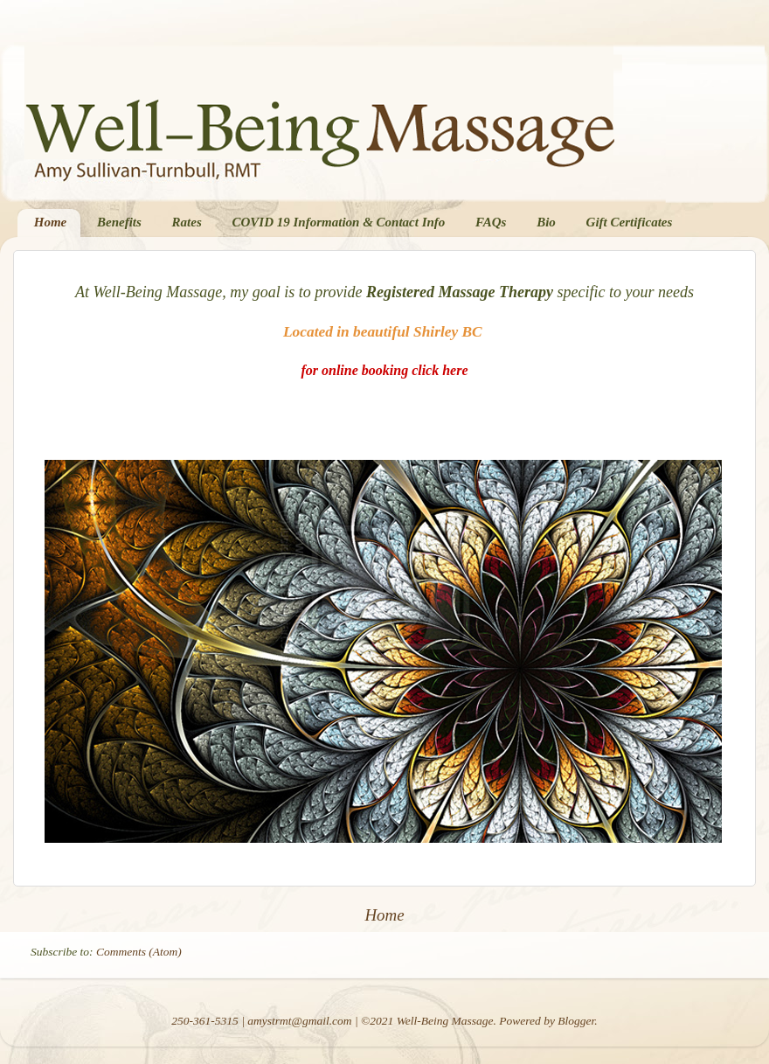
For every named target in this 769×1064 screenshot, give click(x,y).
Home (50, 222)
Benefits (119, 222)
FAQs (490, 222)
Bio (546, 222)
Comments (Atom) (139, 951)
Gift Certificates (629, 222)
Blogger (576, 1020)
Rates (187, 222)
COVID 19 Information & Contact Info (339, 222)
